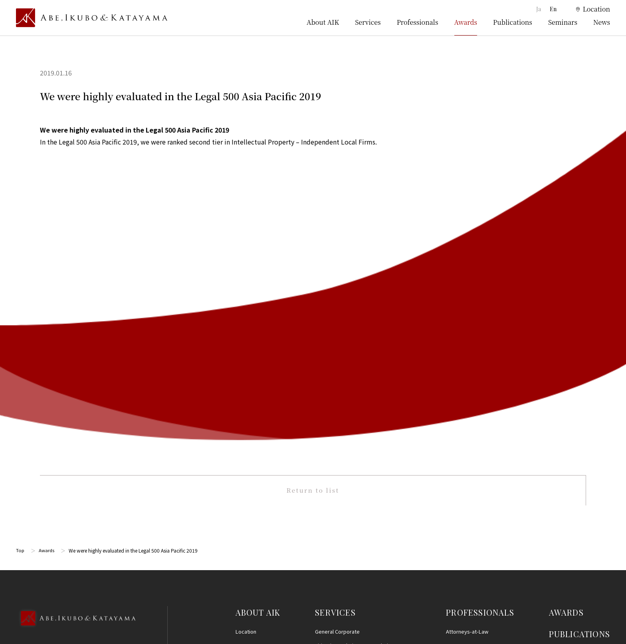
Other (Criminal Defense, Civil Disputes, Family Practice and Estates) (362, 593)
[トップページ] (92, 18)
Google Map (56, 357)
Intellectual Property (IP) (344, 332)
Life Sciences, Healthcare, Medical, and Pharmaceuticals (357, 364)
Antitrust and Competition (345, 477)
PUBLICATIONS (579, 292)
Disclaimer (563, 411)
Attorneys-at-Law (467, 289)
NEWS (561, 334)
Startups (325, 561)
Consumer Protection (340, 491)
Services (367, 22)
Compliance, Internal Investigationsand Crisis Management (357, 430)
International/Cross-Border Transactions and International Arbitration (363, 408)
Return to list (313, 147)
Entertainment (332, 547)
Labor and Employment (342, 505)
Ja (539, 9)
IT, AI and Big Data (336, 533)
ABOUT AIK (258, 271)
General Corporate (337, 289)
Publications (512, 22)
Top (20, 208)
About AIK (323, 22)
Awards (465, 22)
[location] (588, 9)
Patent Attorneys (466, 303)
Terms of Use (566, 397)
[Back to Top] (75, 287)
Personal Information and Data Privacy (360, 519)
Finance (324, 449)
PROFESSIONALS (480, 271)
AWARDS (566, 271)
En (553, 9)
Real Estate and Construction (349, 463)
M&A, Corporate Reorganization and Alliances (353, 386)
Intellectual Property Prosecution (354, 346)
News (601, 22)
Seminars (562, 22)
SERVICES (335, 271)
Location (246, 289)
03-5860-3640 (47, 314)
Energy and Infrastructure (345, 575)
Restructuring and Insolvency (349, 318)
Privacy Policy (567, 426)
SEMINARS (570, 313)
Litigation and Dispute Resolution (354, 303)
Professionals (417, 22)
